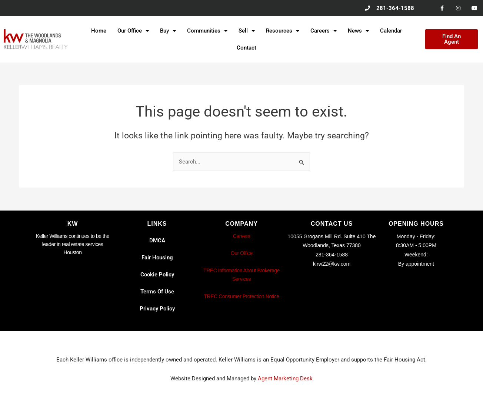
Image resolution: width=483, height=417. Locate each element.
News (358, 31)
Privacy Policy (157, 308)
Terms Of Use (157, 291)
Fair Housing (157, 257)
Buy (168, 31)
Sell (247, 31)
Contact (246, 48)
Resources (282, 31)
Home (98, 31)
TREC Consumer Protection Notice (241, 296)
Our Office (133, 31)
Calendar (391, 31)
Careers (323, 31)
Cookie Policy (157, 274)
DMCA (157, 240)
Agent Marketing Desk (285, 378)
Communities (207, 31)
